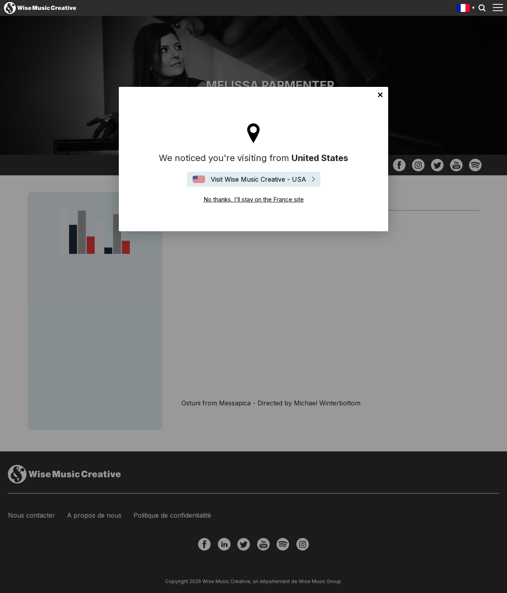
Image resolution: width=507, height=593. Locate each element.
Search (482, 8)
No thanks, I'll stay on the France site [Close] (380, 95)
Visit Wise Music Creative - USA (258, 179)
